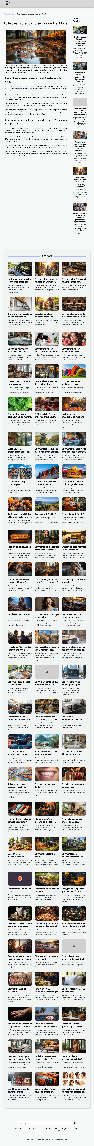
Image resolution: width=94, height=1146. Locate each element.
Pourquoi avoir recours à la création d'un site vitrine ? (74, 925)
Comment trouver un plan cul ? (19, 890)
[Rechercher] (44, 1123)
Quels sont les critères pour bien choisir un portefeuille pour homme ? (47, 1092)
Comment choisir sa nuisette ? (17, 990)
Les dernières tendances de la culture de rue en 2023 (46, 384)
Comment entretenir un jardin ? (45, 855)
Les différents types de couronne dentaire (18, 1090)
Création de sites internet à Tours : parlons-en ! (74, 548)
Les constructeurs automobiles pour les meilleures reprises (17, 754)
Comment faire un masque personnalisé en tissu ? (47, 616)
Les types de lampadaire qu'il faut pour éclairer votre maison (73, 891)
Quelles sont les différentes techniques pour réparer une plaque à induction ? (73, 721)
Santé (47, 1128)
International (33, 1128)
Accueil (6, 14)
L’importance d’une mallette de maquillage (45, 820)
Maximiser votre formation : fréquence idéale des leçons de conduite (80, 41)
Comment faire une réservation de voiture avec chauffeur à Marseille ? (20, 719)
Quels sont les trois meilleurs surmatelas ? (72, 1058)
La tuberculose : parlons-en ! (19, 616)
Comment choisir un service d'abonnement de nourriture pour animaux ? (46, 351)
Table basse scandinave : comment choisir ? (46, 1058)
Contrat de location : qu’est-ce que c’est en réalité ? (72, 1026)
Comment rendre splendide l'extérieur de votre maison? (72, 856)
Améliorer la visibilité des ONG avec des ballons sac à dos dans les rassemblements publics (19, 519)
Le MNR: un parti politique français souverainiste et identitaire (46, 684)
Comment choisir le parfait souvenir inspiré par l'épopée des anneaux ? (74, 282)
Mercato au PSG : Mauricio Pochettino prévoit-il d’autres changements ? (19, 650)
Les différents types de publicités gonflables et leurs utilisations (72, 484)
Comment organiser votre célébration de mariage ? (46, 925)
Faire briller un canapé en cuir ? (19, 548)
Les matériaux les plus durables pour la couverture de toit (18, 484)
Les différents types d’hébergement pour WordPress (71, 684)
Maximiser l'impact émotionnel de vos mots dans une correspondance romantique (73, 418)
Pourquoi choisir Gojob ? (73, 514)
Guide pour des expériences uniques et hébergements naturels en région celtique (20, 453)
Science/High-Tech (60, 1130)
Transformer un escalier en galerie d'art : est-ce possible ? (20, 317)
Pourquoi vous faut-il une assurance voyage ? (46, 753)
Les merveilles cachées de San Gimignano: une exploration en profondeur (47, 650)
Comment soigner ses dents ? (45, 786)
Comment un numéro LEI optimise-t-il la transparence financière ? (80, 77)
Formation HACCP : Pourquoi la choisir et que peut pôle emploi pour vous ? (46, 993)
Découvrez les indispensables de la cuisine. (17, 856)
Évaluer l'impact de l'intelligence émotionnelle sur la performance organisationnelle (80, 217)
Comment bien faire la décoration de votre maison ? (72, 754)
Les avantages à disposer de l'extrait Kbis (19, 683)
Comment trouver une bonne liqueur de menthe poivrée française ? (19, 417)
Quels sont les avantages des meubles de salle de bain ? (73, 650)
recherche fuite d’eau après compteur (20, 86)
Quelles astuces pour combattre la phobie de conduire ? (72, 617)
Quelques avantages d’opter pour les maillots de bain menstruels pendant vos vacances (46, 1028)
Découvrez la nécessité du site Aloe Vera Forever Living (20, 926)
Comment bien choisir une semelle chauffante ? (20, 820)
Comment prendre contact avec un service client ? (47, 548)
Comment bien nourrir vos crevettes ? (47, 890)
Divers (13, 14)
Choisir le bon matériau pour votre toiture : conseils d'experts (45, 484)
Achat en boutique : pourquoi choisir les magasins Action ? (17, 787)
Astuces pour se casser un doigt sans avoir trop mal (20, 1025)
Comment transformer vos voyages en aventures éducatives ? (80, 182)
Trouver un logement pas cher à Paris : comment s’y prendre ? (47, 582)
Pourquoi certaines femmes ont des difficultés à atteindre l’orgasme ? (74, 959)
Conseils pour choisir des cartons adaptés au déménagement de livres (19, 384)
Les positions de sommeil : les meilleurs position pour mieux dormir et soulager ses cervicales (74, 1093)
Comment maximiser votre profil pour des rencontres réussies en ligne (74, 451)
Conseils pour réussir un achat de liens (73, 786)
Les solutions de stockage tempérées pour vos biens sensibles (80, 111)
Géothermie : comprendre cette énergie (46, 958)
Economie (19, 1128)
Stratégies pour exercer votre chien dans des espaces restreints (18, 351)
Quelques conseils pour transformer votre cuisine (19, 1058)
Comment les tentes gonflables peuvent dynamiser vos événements (71, 386)
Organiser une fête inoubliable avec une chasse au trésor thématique (44, 318)
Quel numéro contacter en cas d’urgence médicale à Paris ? (20, 959)
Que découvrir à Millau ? (45, 514)
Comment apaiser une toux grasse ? (74, 581)
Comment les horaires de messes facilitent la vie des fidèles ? (74, 317)
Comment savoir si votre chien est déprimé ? (19, 581)
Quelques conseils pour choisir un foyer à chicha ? (46, 718)
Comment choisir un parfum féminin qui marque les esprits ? (71, 351)
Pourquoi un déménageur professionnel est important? (73, 822)
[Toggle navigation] (7, 3)
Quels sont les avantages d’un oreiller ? (73, 990)
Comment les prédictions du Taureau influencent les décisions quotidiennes (47, 451)
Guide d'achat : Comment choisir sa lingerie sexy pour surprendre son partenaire (46, 418)
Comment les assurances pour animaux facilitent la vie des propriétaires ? (80, 146)
